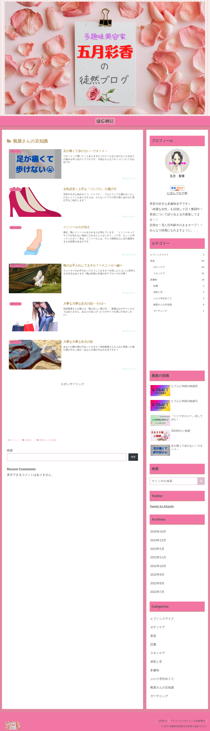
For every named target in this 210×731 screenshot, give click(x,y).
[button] (201, 481)
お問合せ (162, 721)
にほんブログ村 (177, 193)
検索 (10, 450)
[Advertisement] (72, 410)
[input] (177, 481)
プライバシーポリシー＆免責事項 (187, 721)
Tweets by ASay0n (162, 506)
